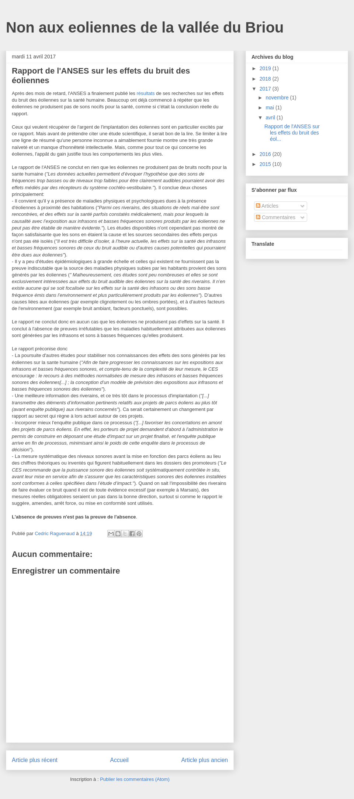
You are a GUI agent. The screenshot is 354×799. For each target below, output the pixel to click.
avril (271, 117)
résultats (145, 93)
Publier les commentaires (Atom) (135, 779)
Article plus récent (35, 760)
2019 (266, 68)
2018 (266, 79)
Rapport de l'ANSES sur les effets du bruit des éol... (292, 132)
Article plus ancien (204, 760)
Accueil (119, 760)
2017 (266, 89)
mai (270, 107)
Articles (267, 206)
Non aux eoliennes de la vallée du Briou (145, 27)
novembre (278, 98)
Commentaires (275, 217)
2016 (266, 154)
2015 (266, 164)
